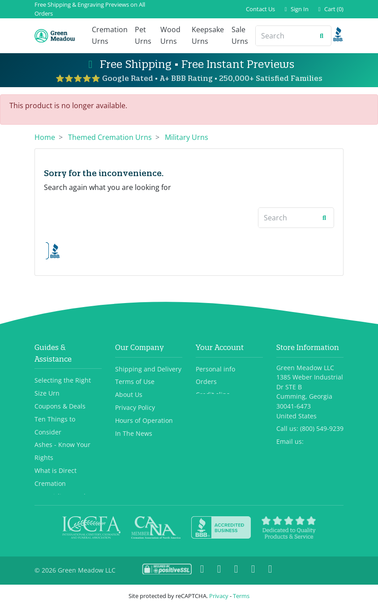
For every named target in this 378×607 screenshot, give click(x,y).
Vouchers (209, 399)
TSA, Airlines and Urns (68, 475)
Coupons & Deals (60, 384)
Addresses (211, 386)
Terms (241, 596)
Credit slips (213, 373)
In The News (133, 412)
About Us (128, 373)
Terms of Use (135, 360)
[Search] (284, 36)
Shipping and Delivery (148, 347)
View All (46, 488)
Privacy (218, 596)
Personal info (215, 347)
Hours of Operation (144, 399)
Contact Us (260, 9)
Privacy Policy (135, 386)
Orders (206, 360)
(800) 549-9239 (322, 407)
